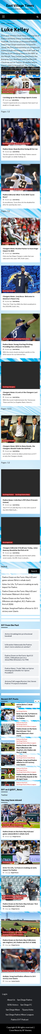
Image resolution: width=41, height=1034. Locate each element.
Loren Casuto (15, 981)
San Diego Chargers (28, 89)
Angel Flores (14, 872)
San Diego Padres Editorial (23, 189)
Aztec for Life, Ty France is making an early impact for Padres (20, 585)
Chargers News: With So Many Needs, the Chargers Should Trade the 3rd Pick (19, 447)
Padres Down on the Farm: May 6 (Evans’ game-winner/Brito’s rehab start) (19, 578)
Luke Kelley (15, 100)
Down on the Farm (21, 722)
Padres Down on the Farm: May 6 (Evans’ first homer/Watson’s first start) (19, 592)
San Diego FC (26, 1004)
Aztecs (5, 89)
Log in (4, 994)
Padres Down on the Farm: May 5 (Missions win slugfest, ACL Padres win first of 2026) (18, 601)
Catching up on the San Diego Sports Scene (20, 97)
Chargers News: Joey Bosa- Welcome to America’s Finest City (18, 297)
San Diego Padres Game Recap (25, 757)
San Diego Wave (13, 1009)
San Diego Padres (8, 92)
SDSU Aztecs (12, 1004)
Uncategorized (7, 542)
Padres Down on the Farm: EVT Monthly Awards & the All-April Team (26, 776)
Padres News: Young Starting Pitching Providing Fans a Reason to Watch (18, 345)
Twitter (4, 795)
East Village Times (20, 5)
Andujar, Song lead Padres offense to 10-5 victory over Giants (20, 609)
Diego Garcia (17, 836)
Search (4, 566)
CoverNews (14, 1030)
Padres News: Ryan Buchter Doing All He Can (20, 149)
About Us (11, 1000)
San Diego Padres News (22, 143)
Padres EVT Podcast (19, 1019)
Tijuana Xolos (27, 1009)
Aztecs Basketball (14, 89)
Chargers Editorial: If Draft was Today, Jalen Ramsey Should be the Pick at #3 (20, 549)
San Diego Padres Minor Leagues (26, 726)
